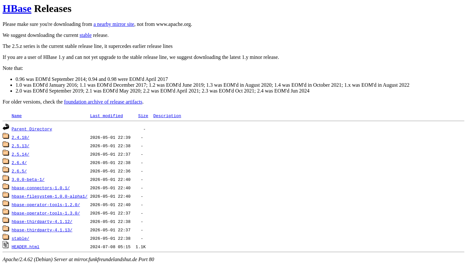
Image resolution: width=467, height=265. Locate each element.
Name (17, 115)
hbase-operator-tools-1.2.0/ (46, 204)
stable (85, 35)
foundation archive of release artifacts (103, 102)
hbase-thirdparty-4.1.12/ (42, 221)
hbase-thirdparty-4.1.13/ (42, 230)
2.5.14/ (21, 154)
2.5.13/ (21, 146)
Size (143, 115)
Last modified (106, 115)
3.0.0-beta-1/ (28, 179)
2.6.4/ (19, 162)
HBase (17, 8)
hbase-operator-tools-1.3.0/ (46, 213)
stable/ (21, 238)
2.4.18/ (21, 137)
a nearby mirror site (113, 24)
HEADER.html (26, 246)
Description (167, 115)
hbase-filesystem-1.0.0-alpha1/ (50, 196)
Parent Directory (32, 129)
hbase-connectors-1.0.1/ (41, 188)
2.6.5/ (19, 171)
